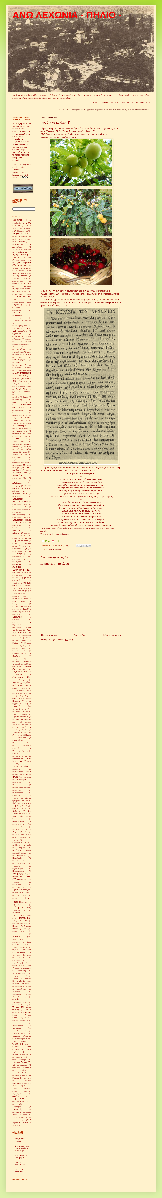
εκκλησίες (16, 486)
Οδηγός (15, 832)
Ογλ (26, 829)
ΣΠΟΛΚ (18, 984)
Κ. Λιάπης (19, 591)
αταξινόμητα (21, 349)
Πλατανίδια (16, 913)
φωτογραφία (17, 1101)
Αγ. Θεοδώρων (20, 236)
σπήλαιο (28, 981)
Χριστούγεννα (17, 1117)
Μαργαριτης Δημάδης (20, 751)
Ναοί (26, 801)
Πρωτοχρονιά (16, 942)
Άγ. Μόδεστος (26, 239)
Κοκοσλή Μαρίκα (22, 646)
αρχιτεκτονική (17, 334)
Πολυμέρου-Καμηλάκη (19, 923)
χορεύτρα (25, 1112)
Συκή (29, 986)
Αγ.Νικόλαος (17, 247)
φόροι (26, 1094)
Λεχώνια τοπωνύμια (19, 714)
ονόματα (25, 834)
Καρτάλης (16, 622)
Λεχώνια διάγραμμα (19, 688)
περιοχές (18, 892)
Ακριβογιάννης (21, 276)
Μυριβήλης (16, 795)
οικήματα (15, 834)
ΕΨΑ (29, 551)
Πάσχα (27, 876)
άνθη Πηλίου (22, 291)
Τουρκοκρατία (17, 1025)
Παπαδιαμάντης (18, 858)
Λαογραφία (18, 677)
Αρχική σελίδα (80, 635)
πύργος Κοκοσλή (21, 944)
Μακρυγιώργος (18, 740)
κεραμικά (27, 633)
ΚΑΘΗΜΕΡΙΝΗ (26, 596)
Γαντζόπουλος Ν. (19, 400)
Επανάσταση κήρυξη (20, 517)
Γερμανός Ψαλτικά (25, 423)
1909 (20, 228)
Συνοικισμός (22, 997)
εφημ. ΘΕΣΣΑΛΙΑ (18, 551)
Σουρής (15, 978)
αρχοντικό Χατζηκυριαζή (23, 347)
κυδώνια (15, 666)
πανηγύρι (21, 855)
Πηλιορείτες (18, 907)
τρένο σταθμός (22, 1057)
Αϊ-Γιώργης (20, 270)
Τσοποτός (28, 1073)
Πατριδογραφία (17, 884)
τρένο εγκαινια (26, 1054)
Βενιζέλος (18, 370)
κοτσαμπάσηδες (17, 659)
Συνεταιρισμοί (16, 994)
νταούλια (28, 824)
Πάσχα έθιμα (22, 879)
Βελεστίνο (28, 367)
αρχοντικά (16, 336)
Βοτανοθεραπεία (25, 386)
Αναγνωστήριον (17, 281)
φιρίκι (26, 1091)
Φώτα (28, 1096)
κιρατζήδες (18, 638)
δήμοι (25, 454)
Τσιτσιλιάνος (21, 1070)
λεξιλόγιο (15, 683)
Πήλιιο (14, 898)
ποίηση (22, 918)
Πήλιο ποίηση (25, 902)
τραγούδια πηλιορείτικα (21, 1036)
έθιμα (25, 478)
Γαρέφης (15, 402)
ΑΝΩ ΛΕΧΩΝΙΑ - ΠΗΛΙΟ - (67, 15)
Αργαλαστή (16, 318)
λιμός (26, 730)
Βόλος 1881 (23, 381)
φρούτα (58, 549)
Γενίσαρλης (16, 405)
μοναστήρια (21, 779)
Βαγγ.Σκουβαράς (18, 360)
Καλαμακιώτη (17, 604)
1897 (27, 225)
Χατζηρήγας (16, 1107)
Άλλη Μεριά (16, 278)
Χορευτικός (17, 1109)
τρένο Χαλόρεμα (19, 1060)
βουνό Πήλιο (21, 389)
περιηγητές (27, 890)
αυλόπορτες (26, 352)
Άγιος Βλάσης (19, 254)
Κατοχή (19, 630)
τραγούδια (16, 1028)
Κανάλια (25, 612)
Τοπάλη (15, 1007)
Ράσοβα (28, 955)
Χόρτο (25, 1114)
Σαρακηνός (27, 968)
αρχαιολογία (22, 331)
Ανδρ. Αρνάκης (25, 289)
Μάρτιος (15, 753)
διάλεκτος (28, 462)
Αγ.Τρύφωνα (16, 249)
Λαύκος (14, 680)
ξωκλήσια (15, 829)
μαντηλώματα (26, 743)
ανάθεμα (15, 284)
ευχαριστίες (16, 548)
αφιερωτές (18, 354)
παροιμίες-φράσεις (20, 874)
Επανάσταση (17, 499)
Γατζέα (25, 402)
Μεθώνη (24, 766)
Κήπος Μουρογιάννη (23, 635)
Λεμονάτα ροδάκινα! (19, 1170)
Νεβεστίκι (16, 811)
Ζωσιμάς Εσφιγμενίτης (19, 568)
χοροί (14, 1114)
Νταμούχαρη (16, 824)
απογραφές (16, 307)
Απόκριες (16, 313)
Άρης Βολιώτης (17, 328)
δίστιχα (28, 465)
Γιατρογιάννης (22, 431)
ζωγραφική (16, 564)
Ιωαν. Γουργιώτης (25, 588)
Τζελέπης (24, 1005)
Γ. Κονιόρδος (21, 394)
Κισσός (28, 638)
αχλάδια (28, 354)
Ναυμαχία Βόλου (19, 808)
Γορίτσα (15, 439)
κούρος (28, 659)
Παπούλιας (22, 863)
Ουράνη (15, 840)
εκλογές (28, 486)
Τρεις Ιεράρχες (19, 1041)
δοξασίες (18, 468)
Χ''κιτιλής (28, 1101)
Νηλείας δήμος (18, 816)
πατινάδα (15, 882)
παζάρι (29, 845)
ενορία (26, 488)
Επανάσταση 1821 (20, 501)
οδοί (25, 832)
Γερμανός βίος (17, 415)
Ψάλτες (25, 1122)
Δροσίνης (28, 470)
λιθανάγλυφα (16, 730)
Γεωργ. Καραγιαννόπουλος (21, 428)
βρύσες (14, 392)
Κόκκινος (27, 643)
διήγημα (18, 465)
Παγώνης (18, 845)
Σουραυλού (25, 976)
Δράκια (28, 468)
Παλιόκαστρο (17, 850)
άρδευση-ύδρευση (20, 326)
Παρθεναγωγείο (17, 869)
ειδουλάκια (15, 481)
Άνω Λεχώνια (24, 296)
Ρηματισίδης (16, 960)
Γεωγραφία (21, 426)
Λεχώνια (51, 549)
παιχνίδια (22, 848)
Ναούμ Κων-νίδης (23, 806)
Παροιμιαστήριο (18, 871)
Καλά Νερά (18, 601)
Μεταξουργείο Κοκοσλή (21, 772)
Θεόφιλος (27, 583)
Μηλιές (25, 774)
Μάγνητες (18, 735)
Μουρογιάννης (17, 785)
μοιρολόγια (27, 777)
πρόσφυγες (22, 934)
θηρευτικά (19, 585)
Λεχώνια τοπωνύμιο (20, 717)
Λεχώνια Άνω (23, 685)
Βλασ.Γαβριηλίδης (25, 376)
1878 (28, 223)
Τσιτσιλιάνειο (26, 1067)
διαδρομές (16, 462)
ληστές (24, 727)
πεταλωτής (27, 892)
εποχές (28, 538)
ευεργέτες (25, 546)
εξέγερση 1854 (19, 491)
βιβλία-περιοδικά (23, 373)
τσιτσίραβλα (16, 1073)
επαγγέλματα (16, 496)
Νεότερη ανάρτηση (49, 635)
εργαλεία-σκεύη (22, 541)
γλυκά (25, 436)
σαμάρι (17, 968)
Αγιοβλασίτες (21, 252)
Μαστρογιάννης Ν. (19, 756)
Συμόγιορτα (16, 992)
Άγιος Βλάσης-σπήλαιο (23, 260)
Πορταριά (15, 926)
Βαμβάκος (16, 362)
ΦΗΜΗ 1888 (26, 1078)
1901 (14, 228)
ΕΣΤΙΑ (14, 543)
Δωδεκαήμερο (18, 475)
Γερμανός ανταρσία (19, 413)
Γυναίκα (25, 439)
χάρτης (21, 1104)
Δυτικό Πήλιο (21, 473)
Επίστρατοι (16, 538)
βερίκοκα (28, 370)
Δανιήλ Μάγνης (19, 441)
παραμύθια (16, 866)
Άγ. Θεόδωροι (26, 234)
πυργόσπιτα (16, 955)
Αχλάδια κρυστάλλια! (20, 1163)
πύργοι (28, 942)
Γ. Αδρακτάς (26, 392)
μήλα (17, 774)
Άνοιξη (28, 294)
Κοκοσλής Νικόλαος (20, 653)
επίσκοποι (16, 533)
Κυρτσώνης (26, 666)
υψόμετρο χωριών (21, 1075)
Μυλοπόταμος (17, 790)
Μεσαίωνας (16, 769)
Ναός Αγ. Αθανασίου (21, 803)
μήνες (15, 777)
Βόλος (28, 378)
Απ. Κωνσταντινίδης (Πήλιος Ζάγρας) (21, 302)
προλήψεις (25, 929)
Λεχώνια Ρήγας (26, 709)
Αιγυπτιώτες (27, 273)
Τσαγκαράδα (26, 1062)
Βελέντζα (18, 367)
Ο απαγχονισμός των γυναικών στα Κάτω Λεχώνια (22, 1148)
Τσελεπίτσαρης (21, 1065)
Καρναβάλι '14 (18, 619)
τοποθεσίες (25, 1020)
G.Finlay (15, 1125)
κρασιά (17, 664)
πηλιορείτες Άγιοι (19, 910)
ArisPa (57, 545)
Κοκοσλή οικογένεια (20, 651)
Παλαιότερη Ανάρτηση (111, 635)
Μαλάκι (15, 743)
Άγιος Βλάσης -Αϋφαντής (21, 257)
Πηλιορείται (22, 905)
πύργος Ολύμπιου (19, 947)
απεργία (25, 305)
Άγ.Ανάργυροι (17, 244)
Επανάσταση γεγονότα (20, 509)
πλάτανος (16, 915)
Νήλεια (26, 814)
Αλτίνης (26, 278)
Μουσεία (15, 787)
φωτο (22, 1099)
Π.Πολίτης (28, 842)
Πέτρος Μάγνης (22, 895)
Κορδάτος (16, 656)
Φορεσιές (15, 1094)
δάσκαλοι (15, 444)
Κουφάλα (27, 661)
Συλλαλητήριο (21, 989)
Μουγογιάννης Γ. (19, 782)
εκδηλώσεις (17, 483)
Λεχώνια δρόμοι (17, 690)
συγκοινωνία (19, 986)
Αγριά (20, 265)
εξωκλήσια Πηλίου (19, 494)
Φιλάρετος (27, 1083)
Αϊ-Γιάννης (27, 268)
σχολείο (15, 999)
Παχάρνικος (16, 887)
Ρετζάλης (22, 957)
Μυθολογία (25, 787)
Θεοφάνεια (16, 583)
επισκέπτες (16, 530)
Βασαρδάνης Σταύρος (21, 365)
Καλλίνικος (16, 606)
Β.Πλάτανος (22, 357)
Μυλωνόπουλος (17, 793)
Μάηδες (28, 735)
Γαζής (25, 397)
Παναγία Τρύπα (26, 853)
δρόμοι (18, 470)
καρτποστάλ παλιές (21, 627)
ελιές (18, 488)
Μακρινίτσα (22, 738)
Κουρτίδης (18, 661)
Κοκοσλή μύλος (19, 648)
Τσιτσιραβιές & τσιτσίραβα (21, 1156)
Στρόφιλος (27, 984)
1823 (14, 220)
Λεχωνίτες (16, 719)
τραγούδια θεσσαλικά (20, 1031)
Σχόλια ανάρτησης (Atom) (62, 640)
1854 (21, 220)
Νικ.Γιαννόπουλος (19, 821)
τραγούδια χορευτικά (22, 1039)
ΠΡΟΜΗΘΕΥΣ (17, 931)
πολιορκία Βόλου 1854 (20, 921)
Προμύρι (28, 931)
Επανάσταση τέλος (19, 528)
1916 (27, 228)
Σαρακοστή (22, 971)
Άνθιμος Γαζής (17, 294)
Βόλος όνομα (17, 384)
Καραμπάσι (17, 617)
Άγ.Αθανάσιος (21, 242)
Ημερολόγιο (16, 572)
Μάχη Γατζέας (17, 758)
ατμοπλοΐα (15, 352)
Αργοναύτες (16, 320)
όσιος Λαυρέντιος (19, 837)
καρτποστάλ (17, 625)
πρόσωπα (17, 936)
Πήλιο (27, 898)
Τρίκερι (15, 1062)
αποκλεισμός (16, 310)
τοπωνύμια (16, 1023)
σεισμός (15, 976)
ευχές (25, 548)
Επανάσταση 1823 (19, 507)
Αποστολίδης (17, 315)
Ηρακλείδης (16, 578)
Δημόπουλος (16, 457)
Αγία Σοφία (27, 249)
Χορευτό (15, 1112)
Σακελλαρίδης (26, 965)
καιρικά (17, 598)
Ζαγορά (19, 554)
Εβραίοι (15, 478)
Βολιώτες (18, 379)
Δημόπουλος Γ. (19, 460)
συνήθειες (28, 994)
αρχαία (28, 328)
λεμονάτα (25, 680)
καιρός (26, 598)
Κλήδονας (16, 643)
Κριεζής (26, 664)
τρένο (15, 1044)
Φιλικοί (17, 1086)
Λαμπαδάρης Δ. (19, 674)
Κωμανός (22, 669)
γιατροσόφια (17, 433)
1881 (19, 225)
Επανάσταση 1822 (19, 504)
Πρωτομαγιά (17, 939)
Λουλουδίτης (16, 732)
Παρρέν (15, 876)
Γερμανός (27, 405)
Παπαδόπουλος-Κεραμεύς (21, 861)
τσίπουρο (15, 1067)
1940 (21, 231)
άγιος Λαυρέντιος (23, 263)
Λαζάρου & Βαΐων (20, 672)
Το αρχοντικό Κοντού (20, 1140)
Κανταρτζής (16, 614)
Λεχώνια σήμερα (22, 711)
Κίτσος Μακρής (22, 640)
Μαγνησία (27, 732)
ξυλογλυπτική (21, 827)
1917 (14, 231)
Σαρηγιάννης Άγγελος (20, 973)
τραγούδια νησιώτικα (20, 1033)
